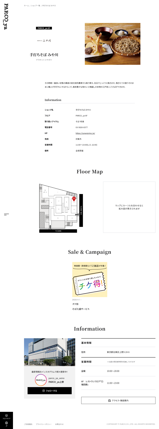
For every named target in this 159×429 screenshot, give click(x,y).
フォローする (51, 390)
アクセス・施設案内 (120, 400)
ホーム (26, 5)
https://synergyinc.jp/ (85, 133)
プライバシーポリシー (44, 424)
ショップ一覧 (35, 5)
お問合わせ (59, 424)
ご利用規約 (28, 424)
